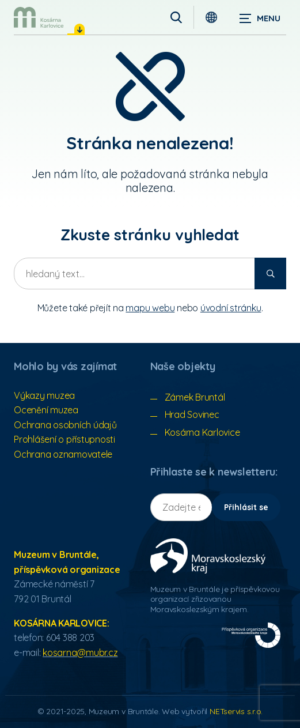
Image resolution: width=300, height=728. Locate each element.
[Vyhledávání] (176, 17)
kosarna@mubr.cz (80, 652)
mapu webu (150, 308)
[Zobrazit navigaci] (259, 17)
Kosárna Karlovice (202, 432)
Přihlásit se (246, 507)
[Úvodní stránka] (38, 17)
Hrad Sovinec (192, 414)
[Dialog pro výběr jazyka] (211, 17)
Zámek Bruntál (195, 397)
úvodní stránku (230, 308)
